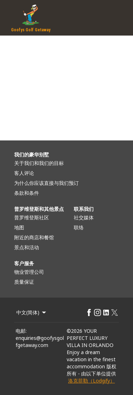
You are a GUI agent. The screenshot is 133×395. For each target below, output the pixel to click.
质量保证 (24, 281)
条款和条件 (26, 193)
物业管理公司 (29, 271)
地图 (19, 227)
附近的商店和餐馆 (34, 237)
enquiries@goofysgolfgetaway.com (40, 341)
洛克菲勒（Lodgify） (91, 380)
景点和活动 (26, 247)
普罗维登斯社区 (31, 217)
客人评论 (24, 173)
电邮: (21, 330)
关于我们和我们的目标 (39, 163)
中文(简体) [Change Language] (31, 312)
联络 (79, 227)
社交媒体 (84, 217)
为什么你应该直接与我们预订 (46, 183)
